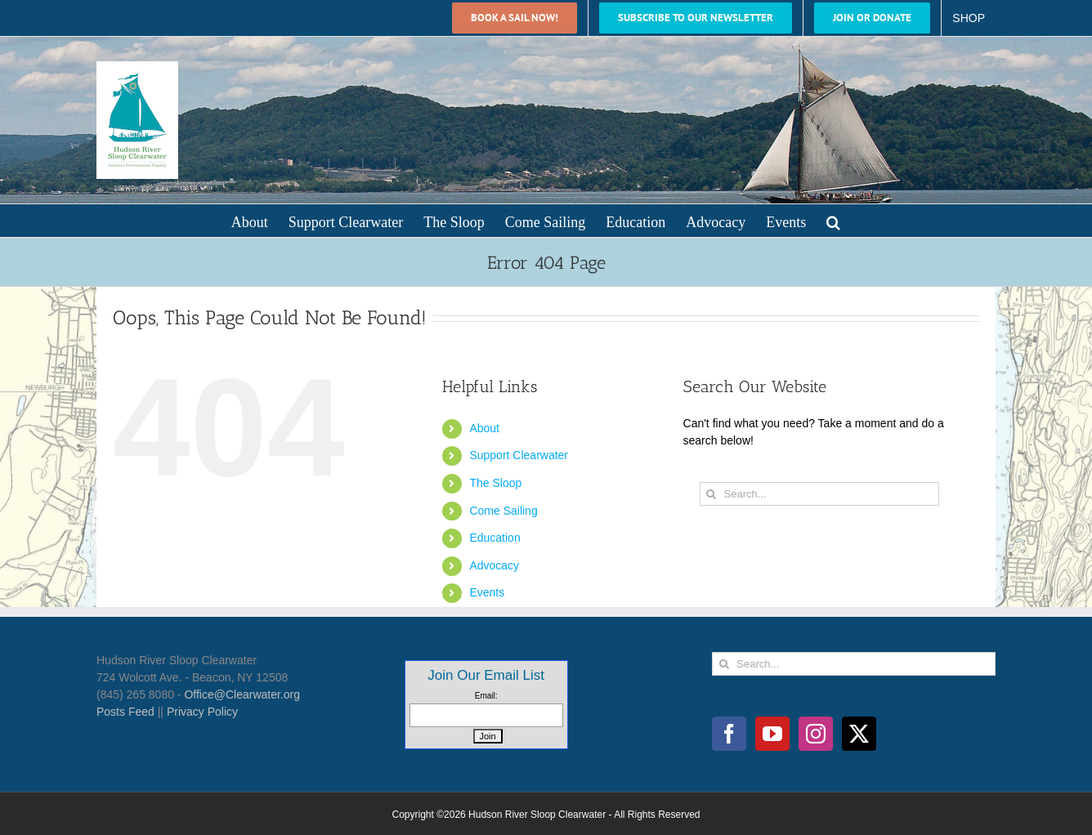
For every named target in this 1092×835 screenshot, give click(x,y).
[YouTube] (772, 734)
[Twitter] (859, 734)
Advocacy (494, 565)
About (484, 428)
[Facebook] (729, 734)
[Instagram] (816, 734)
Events (486, 592)
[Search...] (819, 494)
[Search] (711, 494)
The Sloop (495, 482)
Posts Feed (125, 711)
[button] (833, 220)
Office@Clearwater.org (242, 694)
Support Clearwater (518, 455)
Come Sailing (503, 510)
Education (494, 537)
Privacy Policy (202, 711)
